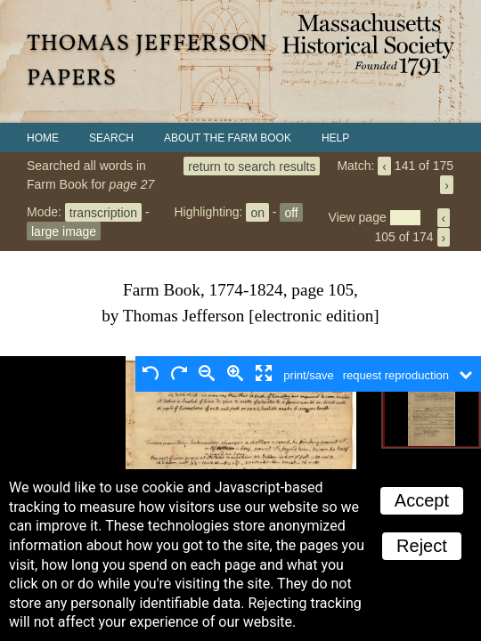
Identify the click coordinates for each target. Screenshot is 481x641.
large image (63, 230)
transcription (103, 212)
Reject (421, 546)
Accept (422, 500)
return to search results (251, 165)
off (291, 212)
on (257, 212)
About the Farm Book (227, 138)
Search (111, 138)
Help (335, 138)
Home (43, 138)
